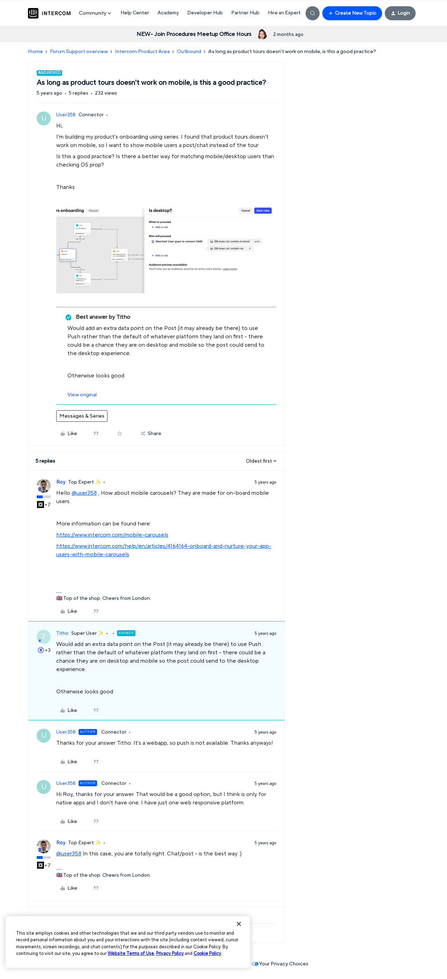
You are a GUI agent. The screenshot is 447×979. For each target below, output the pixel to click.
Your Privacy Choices (280, 963)
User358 (66, 115)
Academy (168, 13)
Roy (60, 482)
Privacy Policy (170, 953)
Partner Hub (245, 13)
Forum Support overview (79, 51)
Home (35, 51)
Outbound (189, 51)
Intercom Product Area (142, 51)
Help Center (134, 13)
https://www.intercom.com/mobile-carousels (112, 534)
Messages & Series (81, 416)
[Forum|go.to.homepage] (49, 13)
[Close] (239, 924)
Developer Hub (205, 13)
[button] (352, 13)
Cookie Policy (207, 953)
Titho (62, 633)
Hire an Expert (284, 13)
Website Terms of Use (131, 953)
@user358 (84, 493)
